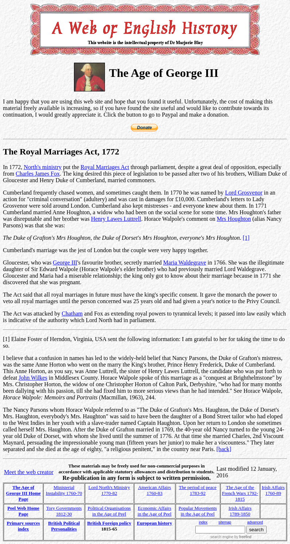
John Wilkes (33, 378)
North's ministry (43, 167)
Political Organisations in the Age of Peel (109, 511)
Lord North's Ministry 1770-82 (109, 490)
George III (65, 262)
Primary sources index (23, 526)
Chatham (72, 313)
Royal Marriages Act (105, 167)
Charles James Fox (38, 174)
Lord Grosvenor (244, 192)
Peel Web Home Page (23, 511)
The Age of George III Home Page (23, 493)
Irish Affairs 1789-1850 (239, 511)
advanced (255, 522)
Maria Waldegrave (184, 262)
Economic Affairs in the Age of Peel (155, 511)
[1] (246, 238)
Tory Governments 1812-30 (64, 511)
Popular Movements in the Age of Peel (198, 511)
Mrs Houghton (234, 219)
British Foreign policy (109, 523)
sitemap (224, 522)
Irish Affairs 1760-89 (273, 490)
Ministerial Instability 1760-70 (64, 490)
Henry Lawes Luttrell (116, 219)
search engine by (231, 537)
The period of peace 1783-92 (198, 490)
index (203, 522)
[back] (223, 449)
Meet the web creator (28, 472)
